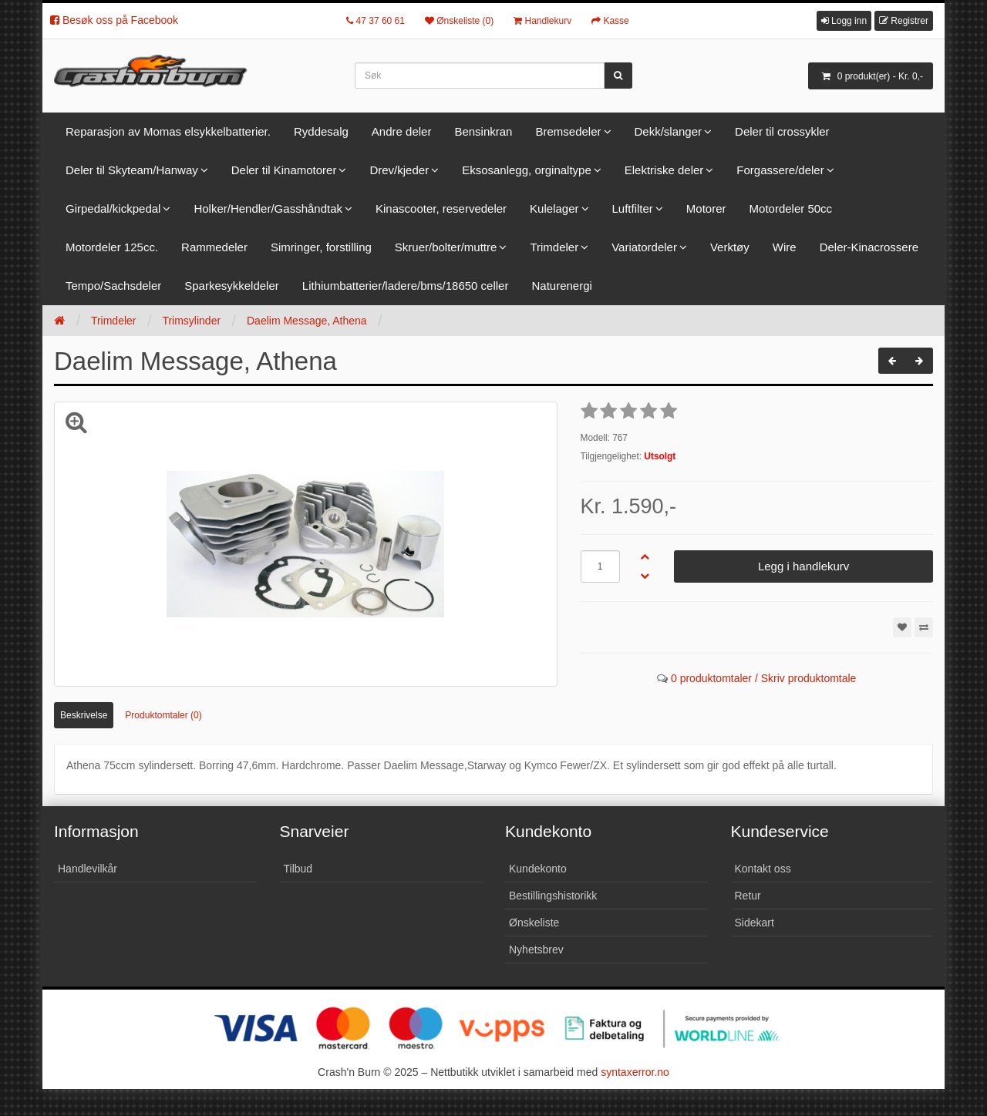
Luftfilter (632, 208)
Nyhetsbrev (536, 949)
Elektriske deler (664, 169)
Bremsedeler (568, 131)
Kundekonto (538, 868)
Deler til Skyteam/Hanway (132, 169)
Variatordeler (644, 247)
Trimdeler (554, 247)
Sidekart (754, 922)
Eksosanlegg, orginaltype (526, 169)
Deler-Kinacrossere (869, 247)
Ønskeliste (534, 922)
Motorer (706, 208)
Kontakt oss (763, 868)
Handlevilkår (87, 868)
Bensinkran (483, 131)
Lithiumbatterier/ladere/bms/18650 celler (405, 285)
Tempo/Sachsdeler (113, 285)
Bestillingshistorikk (553, 895)
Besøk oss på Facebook (114, 20)
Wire (785, 247)
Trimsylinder (191, 320)
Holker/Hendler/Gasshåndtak (268, 208)
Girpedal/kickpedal (113, 208)
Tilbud (298, 868)
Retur (748, 895)
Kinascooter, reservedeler (441, 208)
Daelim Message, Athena (307, 320)
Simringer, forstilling (321, 247)
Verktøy (730, 247)
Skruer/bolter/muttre (446, 247)
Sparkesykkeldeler (231, 285)
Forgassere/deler (780, 169)
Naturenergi (561, 285)
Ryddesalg (321, 131)
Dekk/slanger (668, 131)
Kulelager (554, 208)
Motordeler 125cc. (112, 247)
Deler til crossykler (782, 131)
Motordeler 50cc (791, 208)
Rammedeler (214, 247)
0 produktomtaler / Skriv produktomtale (763, 678)
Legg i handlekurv (803, 566)
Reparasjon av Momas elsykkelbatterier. (168, 131)
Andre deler (402, 131)
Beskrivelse (83, 715)
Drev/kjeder (399, 169)
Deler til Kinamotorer (284, 169)
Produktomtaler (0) (163, 715)
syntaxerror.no (635, 1072)
